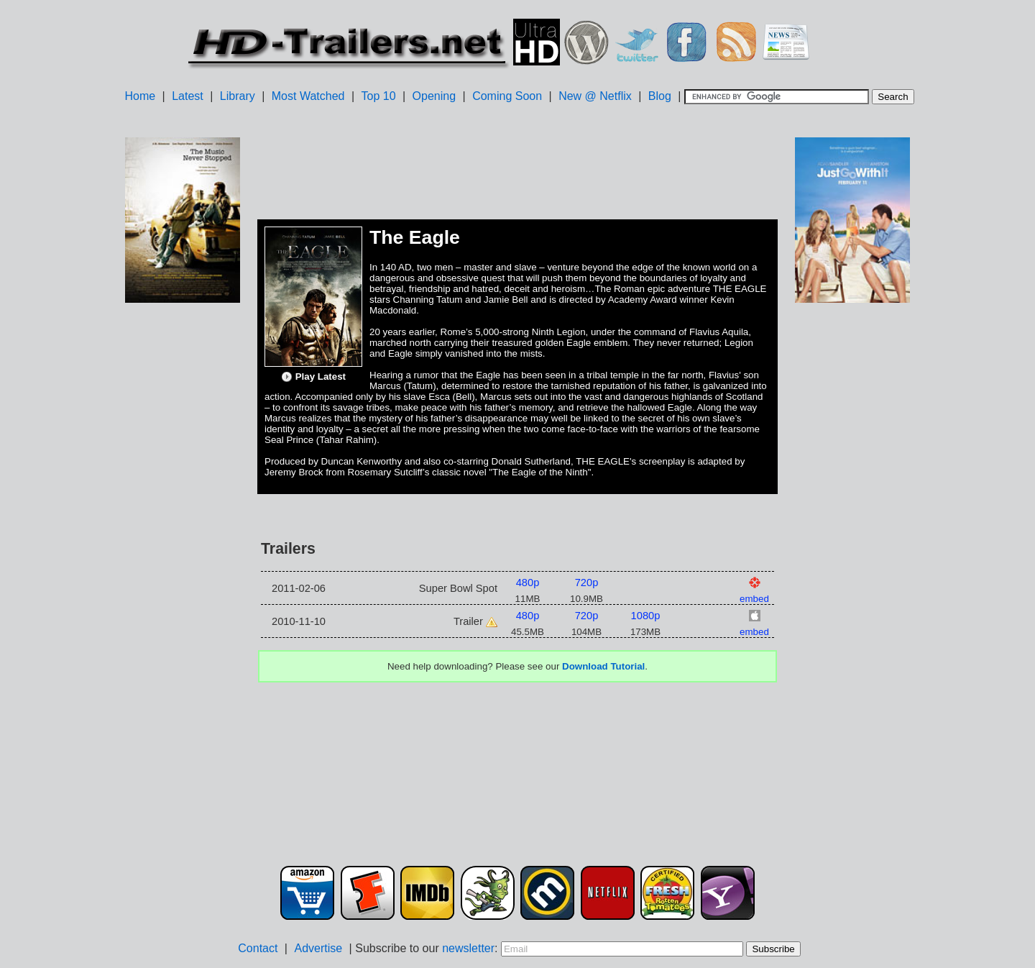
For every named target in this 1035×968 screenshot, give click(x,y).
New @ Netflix (595, 96)
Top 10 (379, 96)
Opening (434, 96)
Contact (257, 948)
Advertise (318, 948)
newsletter (468, 948)
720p (587, 582)
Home (139, 96)
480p (528, 582)
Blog (659, 96)
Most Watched (308, 96)
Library (237, 96)
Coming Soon (507, 96)
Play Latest (313, 377)
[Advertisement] (182, 533)
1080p (646, 615)
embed (754, 598)
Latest (187, 96)
